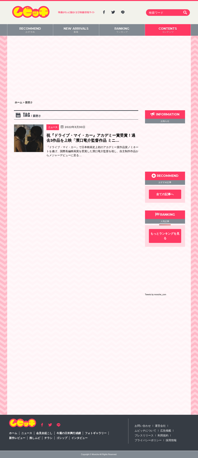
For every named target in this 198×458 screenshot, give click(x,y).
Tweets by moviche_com (155, 294)
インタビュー (79, 437)
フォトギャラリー (96, 433)
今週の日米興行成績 (68, 433)
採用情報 (171, 440)
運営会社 (160, 426)
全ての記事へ (165, 194)
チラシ (48, 437)
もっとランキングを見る (164, 236)
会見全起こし (44, 433)
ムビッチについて (145, 431)
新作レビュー (17, 437)
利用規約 (163, 435)
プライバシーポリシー (148, 440)
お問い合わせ (143, 426)
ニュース (26, 433)
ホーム (13, 433)
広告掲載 (165, 431)
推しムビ (34, 437)
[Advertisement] (99, 69)
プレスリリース (144, 435)
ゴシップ (61, 437)
